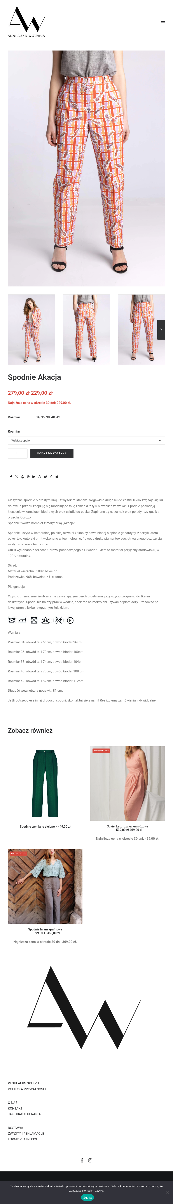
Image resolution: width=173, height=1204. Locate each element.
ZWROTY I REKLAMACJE (26, 1134)
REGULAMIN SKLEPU (23, 1083)
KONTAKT (15, 1108)
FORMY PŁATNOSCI (22, 1139)
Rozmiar (14, 431)
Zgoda (87, 1197)
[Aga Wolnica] (26, 21)
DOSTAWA (15, 1128)
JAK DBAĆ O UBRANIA (24, 1114)
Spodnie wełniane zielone (45, 826)
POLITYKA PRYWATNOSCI (27, 1089)
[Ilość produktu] (18, 453)
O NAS (12, 1103)
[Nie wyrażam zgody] (167, 1192)
